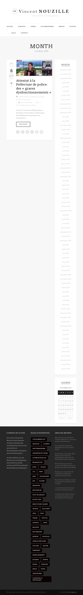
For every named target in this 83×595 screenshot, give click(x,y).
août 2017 (65, 330)
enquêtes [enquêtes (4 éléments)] (36, 485)
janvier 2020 (65, 228)
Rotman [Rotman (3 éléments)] (36, 559)
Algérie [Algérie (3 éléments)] (46, 444)
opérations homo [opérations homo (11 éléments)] (39, 541)
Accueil (10, 26)
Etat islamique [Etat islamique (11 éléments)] (39, 494)
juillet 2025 (66, 82)
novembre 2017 (65, 317)
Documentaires (47, 26)
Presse (62, 26)
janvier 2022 (65, 164)
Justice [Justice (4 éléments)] (44, 518)
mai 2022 (65, 147)
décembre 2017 (65, 313)
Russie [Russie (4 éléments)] (45, 559)
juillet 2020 (66, 219)
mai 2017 (65, 339)
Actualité (22, 105)
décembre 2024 (65, 104)
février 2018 (65, 309)
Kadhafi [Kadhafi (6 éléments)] (36, 522)
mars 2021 (65, 198)
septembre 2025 (65, 78)
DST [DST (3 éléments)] (34, 481)
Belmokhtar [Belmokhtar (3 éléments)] (37, 462)
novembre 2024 (65, 108)
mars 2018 (65, 305)
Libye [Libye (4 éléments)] (45, 522)
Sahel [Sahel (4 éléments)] (35, 564)
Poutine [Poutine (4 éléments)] (36, 545)
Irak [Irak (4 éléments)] (34, 513)
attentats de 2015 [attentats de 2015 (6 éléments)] (39, 457)
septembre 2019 (65, 240)
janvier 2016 (65, 369)
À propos (22, 26)
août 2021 (65, 181)
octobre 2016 (65, 364)
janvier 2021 (65, 202)
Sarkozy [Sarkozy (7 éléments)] (44, 564)
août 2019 (65, 245)
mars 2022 (65, 155)
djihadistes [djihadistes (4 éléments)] (44, 476)
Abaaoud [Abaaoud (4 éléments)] (36, 444)
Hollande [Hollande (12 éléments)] (46, 508)
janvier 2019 (65, 270)
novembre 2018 (65, 279)
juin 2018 (65, 292)
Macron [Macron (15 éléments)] (36, 527)
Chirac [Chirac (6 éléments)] (43, 467)
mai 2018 (65, 296)
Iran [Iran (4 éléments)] (42, 513)
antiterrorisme (24, 97)
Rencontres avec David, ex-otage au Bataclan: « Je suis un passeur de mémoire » (65, 439)
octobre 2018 (65, 283)
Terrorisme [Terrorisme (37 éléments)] (37, 573)
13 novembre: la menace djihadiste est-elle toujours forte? (64, 447)
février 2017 (65, 351)
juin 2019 (65, 253)
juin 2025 (65, 87)
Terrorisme (27, 99)
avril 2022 (65, 151)
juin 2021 (65, 189)
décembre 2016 (65, 360)
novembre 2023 (65, 125)
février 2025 (65, 95)
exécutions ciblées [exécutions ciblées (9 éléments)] (40, 504)
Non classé (32, 105)
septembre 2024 (65, 112)
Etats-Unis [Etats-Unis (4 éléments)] (37, 499)
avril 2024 (65, 117)
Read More (23, 124)
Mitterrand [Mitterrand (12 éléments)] (37, 531)
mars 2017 (65, 347)
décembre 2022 (65, 138)
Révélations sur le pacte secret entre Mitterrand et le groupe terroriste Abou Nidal (65, 465)
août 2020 (65, 215)
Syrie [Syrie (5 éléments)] (43, 569)
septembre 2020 (65, 211)
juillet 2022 (66, 142)
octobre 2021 (65, 172)
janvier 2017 (65, 356)
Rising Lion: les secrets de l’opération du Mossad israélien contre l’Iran (64, 473)
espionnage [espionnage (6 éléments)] (37, 490)
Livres (33, 26)
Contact (24, 33)
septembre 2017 (65, 326)
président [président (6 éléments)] (36, 550)
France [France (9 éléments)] (35, 508)
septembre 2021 (65, 176)
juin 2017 (65, 334)
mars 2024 (65, 121)
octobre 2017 (65, 322)
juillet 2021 (66, 185)
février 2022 (65, 159)
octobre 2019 (65, 236)
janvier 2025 (65, 100)
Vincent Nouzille (26, 102)
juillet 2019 (66, 249)
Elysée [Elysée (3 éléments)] (42, 481)
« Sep (61, 418)
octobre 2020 (65, 206)
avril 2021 (65, 194)
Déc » (70, 418)
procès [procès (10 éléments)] (45, 545)
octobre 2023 (65, 129)
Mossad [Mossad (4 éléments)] (35, 536)
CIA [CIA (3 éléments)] (34, 471)
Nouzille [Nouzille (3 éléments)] (45, 536)
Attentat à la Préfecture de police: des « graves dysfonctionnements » (33, 86)
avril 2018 (65, 300)
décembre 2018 (65, 275)
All (27, 105)
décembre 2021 (65, 168)
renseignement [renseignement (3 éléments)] (39, 555)
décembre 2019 (65, 232)
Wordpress (72, 592)
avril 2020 (65, 223)
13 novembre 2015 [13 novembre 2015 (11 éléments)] (39, 439)
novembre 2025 (65, 74)
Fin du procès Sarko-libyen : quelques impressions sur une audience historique (65, 496)
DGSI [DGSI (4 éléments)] (34, 476)
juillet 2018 (66, 287)
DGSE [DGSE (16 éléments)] (41, 471)
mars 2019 (65, 262)
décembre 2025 (65, 70)
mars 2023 (65, 134)
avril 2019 (65, 258)
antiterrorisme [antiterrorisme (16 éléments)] (39, 448)
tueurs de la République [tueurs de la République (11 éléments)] (37, 579)
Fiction (72, 26)
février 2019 (65, 266)
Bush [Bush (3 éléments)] (34, 467)
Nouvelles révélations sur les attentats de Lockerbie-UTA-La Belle (65, 481)
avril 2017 (65, 343)
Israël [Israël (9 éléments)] (35, 518)
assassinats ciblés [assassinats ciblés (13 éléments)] (40, 453)
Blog (14, 33)
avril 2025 (65, 91)
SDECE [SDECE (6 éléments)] (35, 569)
